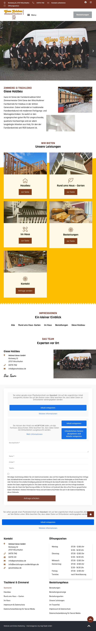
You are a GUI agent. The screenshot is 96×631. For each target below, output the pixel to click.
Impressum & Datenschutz (14, 605)
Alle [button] (13, 325)
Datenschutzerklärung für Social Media (19, 609)
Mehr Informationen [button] (34, 434)
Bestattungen (54, 588)
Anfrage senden (25, 290)
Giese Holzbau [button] (78, 325)
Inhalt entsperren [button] (48, 408)
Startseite (8, 588)
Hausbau (7, 592)
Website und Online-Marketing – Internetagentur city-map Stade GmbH (28, 626)
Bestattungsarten (56, 596)
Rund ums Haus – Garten (14, 596)
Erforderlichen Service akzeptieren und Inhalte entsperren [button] (74, 433)
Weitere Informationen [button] (48, 413)
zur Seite (71, 192)
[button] (31, 15)
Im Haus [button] (48, 325)
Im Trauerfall (54, 605)
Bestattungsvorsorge (57, 592)
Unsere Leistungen (56, 600)
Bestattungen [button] (61, 325)
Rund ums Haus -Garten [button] (29, 325)
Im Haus (7, 600)
